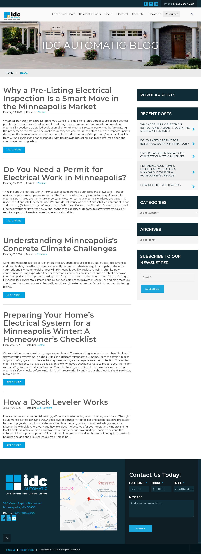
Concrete (138, 14)
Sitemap (10, 550)
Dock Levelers (44, 408)
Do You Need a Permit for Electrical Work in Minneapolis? (64, 173)
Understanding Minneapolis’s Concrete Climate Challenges (60, 244)
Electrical (122, 14)
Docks (108, 14)
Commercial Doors (63, 14)
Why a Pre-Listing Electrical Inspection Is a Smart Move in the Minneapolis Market (61, 98)
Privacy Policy (27, 550)
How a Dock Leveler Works (55, 402)
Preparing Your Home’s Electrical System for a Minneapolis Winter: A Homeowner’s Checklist (49, 327)
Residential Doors (90, 14)
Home (9, 72)
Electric (42, 112)
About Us (58, 27)
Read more (14, 149)
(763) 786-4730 (24, 513)
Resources (171, 14)
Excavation (154, 14)
